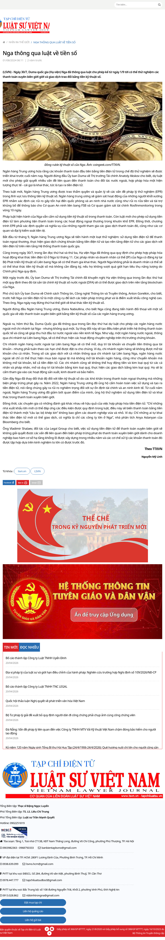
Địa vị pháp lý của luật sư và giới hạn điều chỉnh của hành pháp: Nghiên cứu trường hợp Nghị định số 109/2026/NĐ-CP (81, 672)
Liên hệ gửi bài (33, 920)
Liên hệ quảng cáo (33, 911)
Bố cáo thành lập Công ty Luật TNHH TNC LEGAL (36, 687)
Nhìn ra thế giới (18, 42)
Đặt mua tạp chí (33, 902)
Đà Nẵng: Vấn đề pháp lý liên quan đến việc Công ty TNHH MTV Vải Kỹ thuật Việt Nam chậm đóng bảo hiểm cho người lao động (81, 731)
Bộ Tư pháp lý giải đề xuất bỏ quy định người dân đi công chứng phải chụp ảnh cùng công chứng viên (70, 715)
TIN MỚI (11, 647)
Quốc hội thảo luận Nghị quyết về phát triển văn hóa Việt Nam (45, 701)
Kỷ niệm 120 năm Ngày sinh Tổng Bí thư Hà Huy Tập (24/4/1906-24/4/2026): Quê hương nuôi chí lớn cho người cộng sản (82, 747)
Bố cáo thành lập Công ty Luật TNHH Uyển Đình (36, 658)
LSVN (37, 471)
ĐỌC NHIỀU (29, 647)
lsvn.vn (22, 471)
